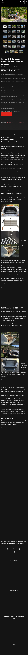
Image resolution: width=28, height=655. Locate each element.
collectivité (16, 550)
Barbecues (9, 122)
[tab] (14, 134)
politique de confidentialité (14, 653)
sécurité (16, 553)
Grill (22, 550)
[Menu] (26, 2)
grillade (11, 553)
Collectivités (21, 122)
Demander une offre (7, 113)
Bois (12, 122)
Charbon (16, 122)
